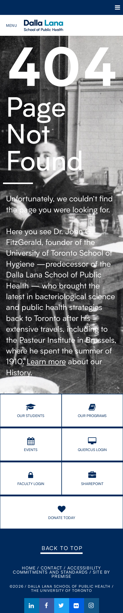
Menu (117, 7)
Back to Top (62, 548)
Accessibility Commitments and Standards (57, 570)
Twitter (61, 605)
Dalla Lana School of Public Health (51, 25)
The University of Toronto (36, 7)
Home (29, 567)
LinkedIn (31, 605)
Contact (51, 567)
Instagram (91, 605)
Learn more (46, 361)
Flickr (76, 605)
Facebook (46, 605)
